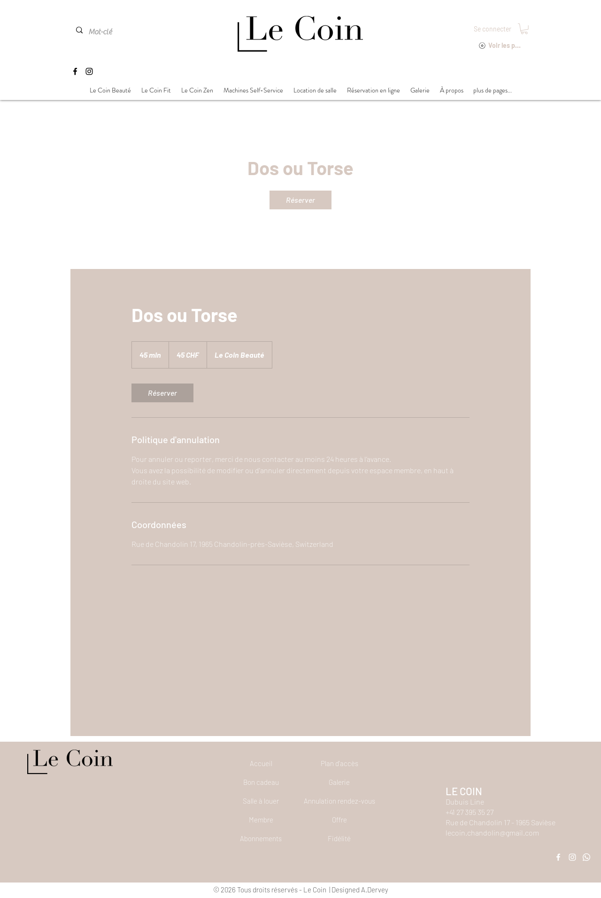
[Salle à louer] (261, 800)
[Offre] (339, 819)
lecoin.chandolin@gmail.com (492, 832)
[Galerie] (339, 782)
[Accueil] (261, 763)
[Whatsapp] (586, 857)
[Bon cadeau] (261, 782)
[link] (300, 200)
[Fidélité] (339, 838)
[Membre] (261, 819)
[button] (524, 28)
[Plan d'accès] (339, 763)
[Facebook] (75, 71)
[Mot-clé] (109, 32)
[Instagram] (89, 71)
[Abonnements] (261, 838)
